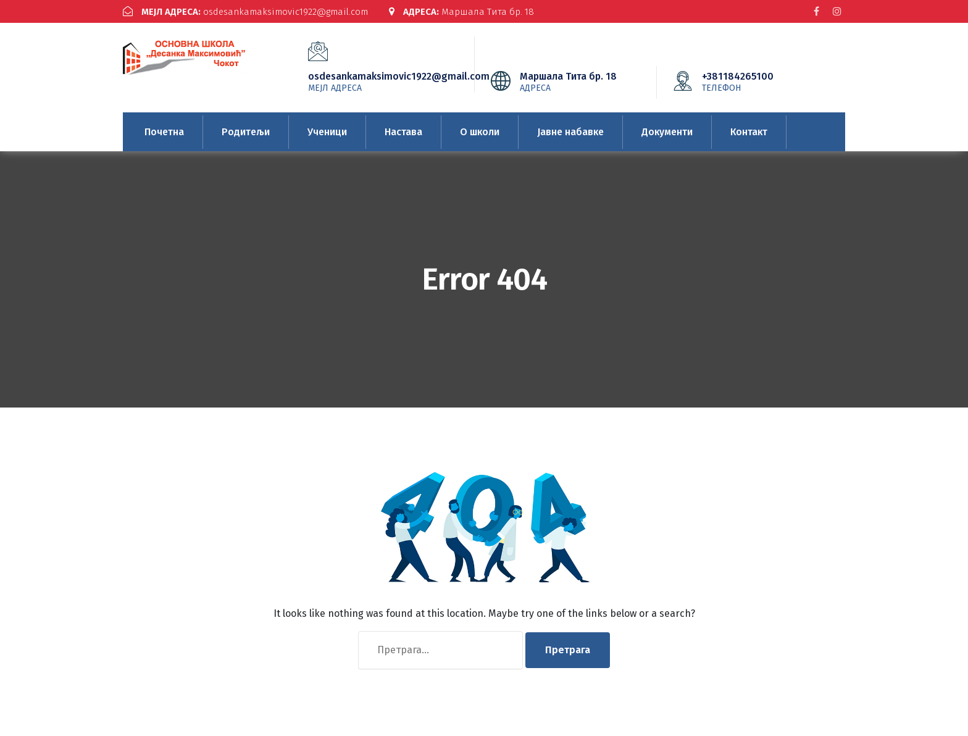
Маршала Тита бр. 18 (461, 11)
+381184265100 (756, 81)
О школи (479, 132)
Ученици (327, 132)
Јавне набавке (570, 132)
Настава (403, 132)
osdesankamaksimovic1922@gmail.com (245, 11)
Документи (667, 132)
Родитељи (246, 132)
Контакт (748, 132)
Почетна (164, 132)
